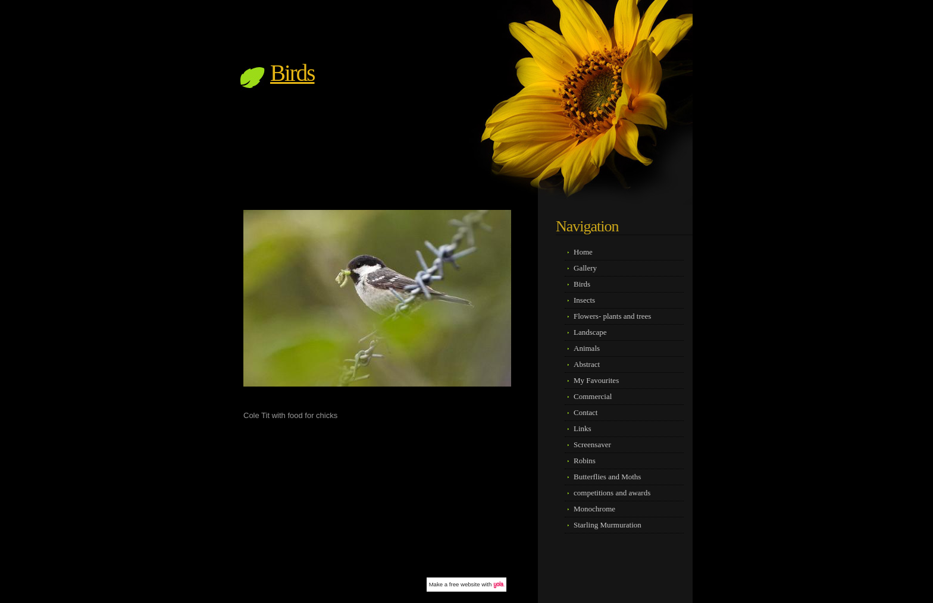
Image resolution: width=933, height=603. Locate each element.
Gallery (585, 267)
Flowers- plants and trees (612, 316)
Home (583, 251)
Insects (584, 300)
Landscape (590, 332)
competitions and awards (612, 492)
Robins (585, 460)
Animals (587, 348)
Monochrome (594, 508)
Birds (292, 73)
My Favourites (596, 380)
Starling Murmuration (607, 524)
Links (582, 428)
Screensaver (592, 444)
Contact (585, 412)
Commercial (593, 396)
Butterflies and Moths (607, 476)
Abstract (587, 364)
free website (464, 584)
